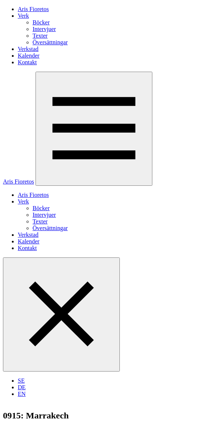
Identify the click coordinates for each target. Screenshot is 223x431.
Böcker (41, 22)
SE (21, 380)
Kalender (29, 55)
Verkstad (28, 49)
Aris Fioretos (33, 9)
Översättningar (50, 42)
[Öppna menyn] (94, 129)
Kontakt (27, 62)
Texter (40, 36)
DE (22, 387)
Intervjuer (44, 29)
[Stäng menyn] (61, 314)
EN (22, 394)
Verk (23, 16)
